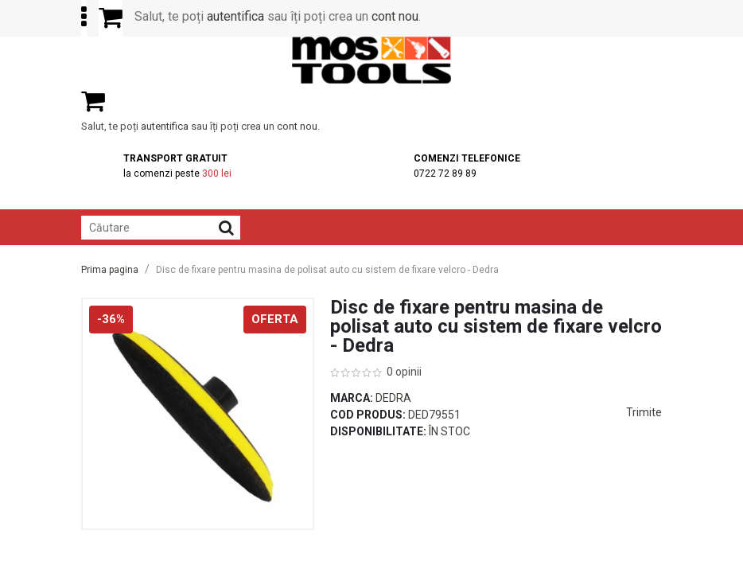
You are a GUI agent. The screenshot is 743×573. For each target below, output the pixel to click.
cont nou (395, 16)
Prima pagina (109, 269)
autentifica (235, 16)
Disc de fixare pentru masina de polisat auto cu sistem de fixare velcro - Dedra (327, 269)
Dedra (393, 398)
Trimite (644, 412)
